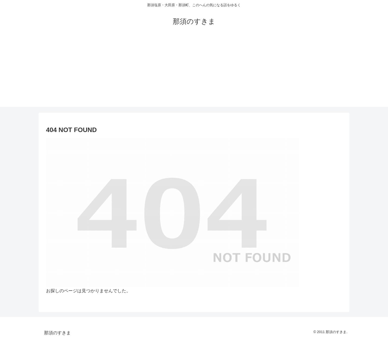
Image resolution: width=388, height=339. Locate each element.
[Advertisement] (194, 72)
